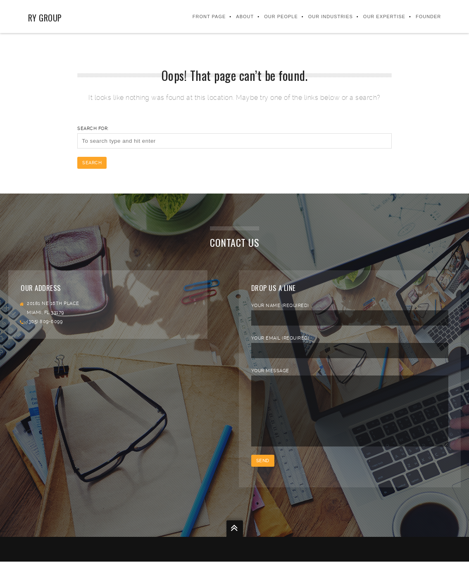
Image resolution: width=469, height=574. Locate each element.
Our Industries (331, 16)
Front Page (209, 16)
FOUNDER (428, 16)
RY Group (45, 18)
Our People (281, 16)
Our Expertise (385, 16)
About (245, 16)
